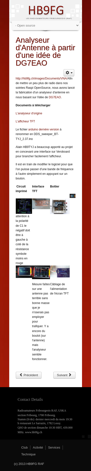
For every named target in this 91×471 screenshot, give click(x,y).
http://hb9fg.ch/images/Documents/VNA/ (41, 78)
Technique (28, 454)
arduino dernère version (43, 129)
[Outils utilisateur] (69, 72)
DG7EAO (55, 97)
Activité (38, 447)
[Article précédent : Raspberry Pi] (29, 375)
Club (24, 447)
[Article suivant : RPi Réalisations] (64, 375)
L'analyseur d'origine (29, 113)
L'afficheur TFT (25, 121)
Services (54, 447)
